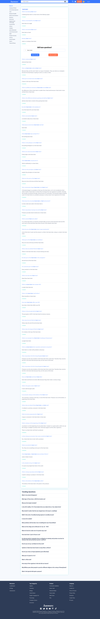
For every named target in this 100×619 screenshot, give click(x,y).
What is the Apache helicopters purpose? (32, 571)
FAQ (50, 597)
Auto (10, 11)
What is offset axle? (26, 559)
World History (32, 593)
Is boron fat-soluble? (27, 519)
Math (10, 33)
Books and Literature (13, 15)
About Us (71, 586)
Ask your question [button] (53, 54)
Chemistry (32, 588)
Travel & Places (12, 43)
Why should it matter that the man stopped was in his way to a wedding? (39, 511)
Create (79, 1)
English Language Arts (34, 595)
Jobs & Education (12, 30)
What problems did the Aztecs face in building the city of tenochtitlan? (39, 522)
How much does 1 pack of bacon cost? (31, 534)
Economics (32, 602)
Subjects (11, 5)
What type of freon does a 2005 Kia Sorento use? (33, 499)
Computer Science (33, 600)
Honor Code (52, 588)
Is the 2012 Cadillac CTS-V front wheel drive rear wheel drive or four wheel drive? (41, 507)
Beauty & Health (12, 13)
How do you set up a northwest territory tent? (33, 543)
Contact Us (71, 588)
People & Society (12, 35)
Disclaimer (71, 595)
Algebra (31, 586)
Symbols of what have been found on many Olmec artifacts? (36, 547)
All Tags (11, 588)
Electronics (11, 19)
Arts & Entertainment (13, 9)
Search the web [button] (35, 54)
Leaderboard (12, 586)
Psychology (32, 597)
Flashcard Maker (52, 590)
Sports (10, 41)
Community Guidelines (54, 586)
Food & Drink (12, 24)
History (10, 26)
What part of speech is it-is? (28, 555)
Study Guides (52, 593)
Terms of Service (72, 590)
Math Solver (51, 595)
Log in (88, 1)
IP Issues (71, 600)
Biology (31, 590)
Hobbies (11, 28)
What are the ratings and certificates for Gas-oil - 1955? (35, 526)
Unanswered (12, 590)
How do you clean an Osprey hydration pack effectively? (35, 551)
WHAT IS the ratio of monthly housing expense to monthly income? (38, 515)
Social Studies (12, 39)
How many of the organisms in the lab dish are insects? (35, 563)
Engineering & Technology (12, 22)
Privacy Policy (72, 593)
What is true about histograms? (29, 495)
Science (11, 37)
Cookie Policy (72, 597)
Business (11, 17)
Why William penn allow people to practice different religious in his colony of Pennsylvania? (44, 567)
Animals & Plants (12, 8)
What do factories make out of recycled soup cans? (34, 530)
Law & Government (13, 31)
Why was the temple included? (29, 503)
